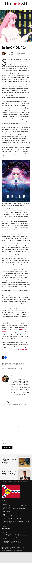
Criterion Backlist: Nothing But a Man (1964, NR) (12, 550)
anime (13, 363)
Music (6, 558)
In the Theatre (18, 364)
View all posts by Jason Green (17, 396)
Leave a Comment (22, 53)
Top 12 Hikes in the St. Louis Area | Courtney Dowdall (13, 526)
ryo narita (8, 367)
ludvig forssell (22, 365)
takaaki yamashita (22, 367)
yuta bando (19, 368)
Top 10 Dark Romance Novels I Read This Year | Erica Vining (14, 519)
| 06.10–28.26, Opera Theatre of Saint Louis (15, 545)
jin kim (24, 364)
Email (18, 426)
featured (4, 364)
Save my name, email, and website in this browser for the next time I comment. (14, 442)
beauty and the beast (20, 363)
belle (27, 363)
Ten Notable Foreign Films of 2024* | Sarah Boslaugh (12, 529)
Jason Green (11, 52)
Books (23, 558)
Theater (18, 558)
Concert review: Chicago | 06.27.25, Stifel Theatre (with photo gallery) (16, 527)
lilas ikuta (16, 365)
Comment (4, 408)
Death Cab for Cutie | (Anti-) (11, 551)
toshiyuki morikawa (11, 368)
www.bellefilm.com (22, 349)
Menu (4, 9)
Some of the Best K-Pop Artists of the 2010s (11, 533)
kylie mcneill (10, 365)
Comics (13, 558)
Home (3, 558)
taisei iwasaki (15, 367)
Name (3, 426)
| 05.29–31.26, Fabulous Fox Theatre (12, 553)
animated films (8, 363)
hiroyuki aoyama (10, 364)
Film (10, 558)
